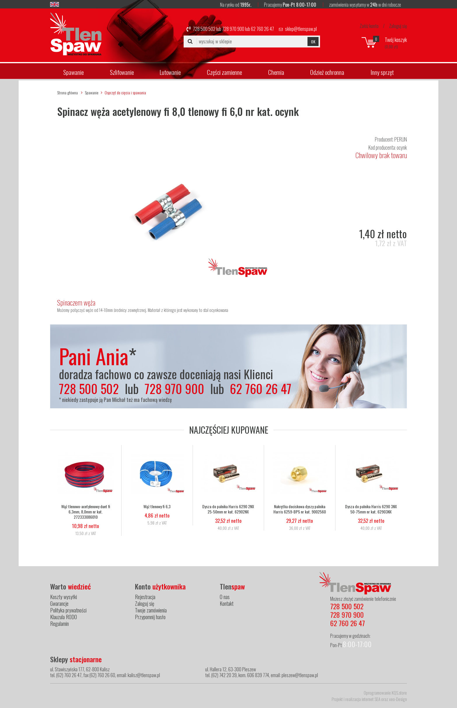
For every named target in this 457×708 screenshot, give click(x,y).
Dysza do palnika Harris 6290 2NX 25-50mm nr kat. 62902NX (228, 509)
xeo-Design (398, 699)
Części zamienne (224, 72)
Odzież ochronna (327, 72)
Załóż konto (369, 25)
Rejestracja (145, 597)
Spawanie (73, 72)
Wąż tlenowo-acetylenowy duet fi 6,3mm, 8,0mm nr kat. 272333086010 (85, 512)
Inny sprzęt (382, 72)
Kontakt (226, 603)
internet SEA (371, 699)
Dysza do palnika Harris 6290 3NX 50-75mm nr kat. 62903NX (371, 509)
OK (313, 41)
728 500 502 (204, 28)
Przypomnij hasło (150, 617)
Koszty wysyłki (63, 597)
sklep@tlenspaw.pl (301, 28)
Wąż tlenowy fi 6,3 (157, 506)
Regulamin (59, 623)
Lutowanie (170, 72)
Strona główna (67, 92)
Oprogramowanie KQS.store (385, 692)
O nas (225, 597)
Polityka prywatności (68, 610)
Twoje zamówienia (151, 610)
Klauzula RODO (63, 617)
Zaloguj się (398, 25)
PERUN (400, 139)
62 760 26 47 (262, 28)
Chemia (276, 72)
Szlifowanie (122, 72)
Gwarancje (59, 603)
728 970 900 (233, 28)
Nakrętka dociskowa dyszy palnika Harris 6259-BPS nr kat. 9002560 (299, 509)
